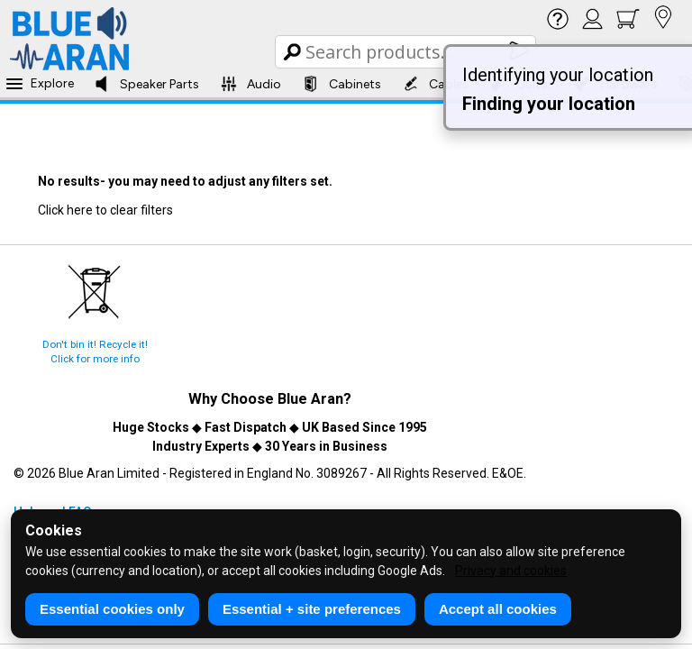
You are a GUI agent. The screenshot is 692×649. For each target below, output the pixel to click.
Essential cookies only (112, 609)
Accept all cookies (498, 609)
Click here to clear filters (105, 210)
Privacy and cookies (511, 570)
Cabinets (342, 84)
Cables (436, 84)
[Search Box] (406, 52)
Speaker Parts (146, 84)
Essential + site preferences (312, 609)
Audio (251, 84)
